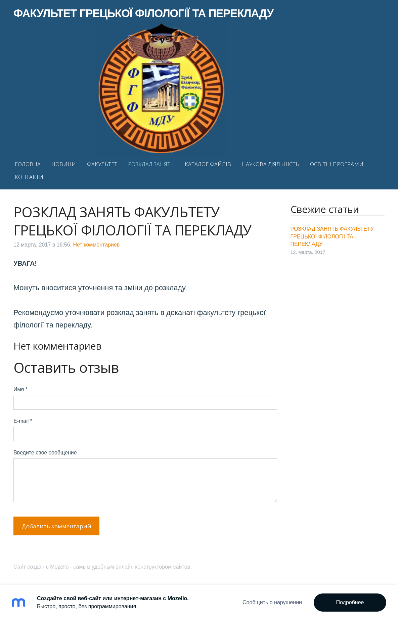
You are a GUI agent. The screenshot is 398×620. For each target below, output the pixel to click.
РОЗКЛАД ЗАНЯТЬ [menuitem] (151, 164)
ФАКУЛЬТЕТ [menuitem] (102, 164)
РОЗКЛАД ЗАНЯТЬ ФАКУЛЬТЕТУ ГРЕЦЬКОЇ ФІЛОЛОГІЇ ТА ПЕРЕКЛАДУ (332, 236)
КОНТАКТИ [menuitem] (29, 177)
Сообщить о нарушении (272, 602)
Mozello (59, 567)
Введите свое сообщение (45, 452)
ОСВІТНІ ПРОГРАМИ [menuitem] (336, 164)
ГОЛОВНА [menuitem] (28, 164)
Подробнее (350, 602)
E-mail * (22, 421)
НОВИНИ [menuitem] (63, 164)
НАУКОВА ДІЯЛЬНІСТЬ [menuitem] (270, 164)
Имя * (20, 389)
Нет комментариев (96, 245)
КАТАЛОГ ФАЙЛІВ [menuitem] (208, 164)
